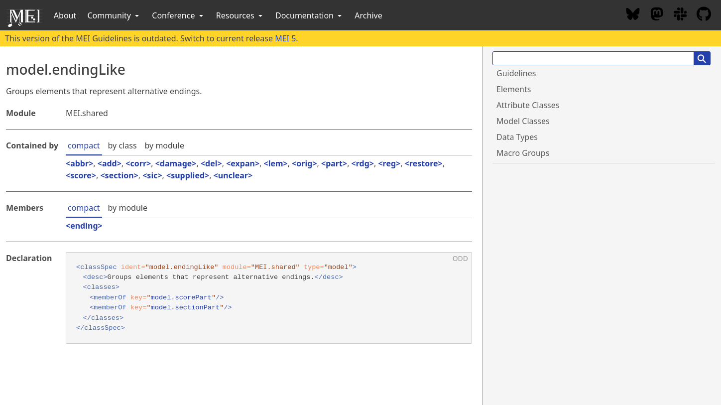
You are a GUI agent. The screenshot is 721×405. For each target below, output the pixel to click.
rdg (362, 163)
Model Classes (523, 121)
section (119, 175)
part (334, 163)
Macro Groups (522, 152)
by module (164, 145)
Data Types (517, 137)
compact (84, 145)
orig (304, 163)
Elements (513, 89)
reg (389, 163)
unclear (233, 175)
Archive (368, 15)
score (81, 175)
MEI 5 (285, 38)
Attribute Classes (527, 105)
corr (138, 163)
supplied (188, 175)
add (109, 163)
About (65, 15)
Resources (240, 15)
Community (114, 15)
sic (152, 175)
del (211, 163)
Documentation (309, 15)
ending (84, 225)
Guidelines (516, 73)
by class (122, 145)
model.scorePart (181, 297)
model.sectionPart (185, 307)
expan (243, 163)
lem (275, 163)
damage (176, 163)
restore (423, 163)
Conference (178, 15)
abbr (79, 163)
